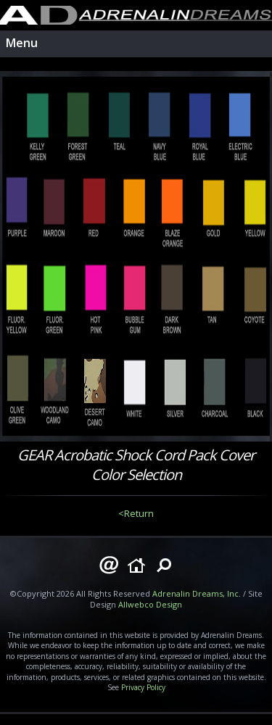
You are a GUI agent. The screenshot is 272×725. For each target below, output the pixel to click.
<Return (136, 513)
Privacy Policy (143, 687)
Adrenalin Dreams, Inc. (196, 593)
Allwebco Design (150, 604)
